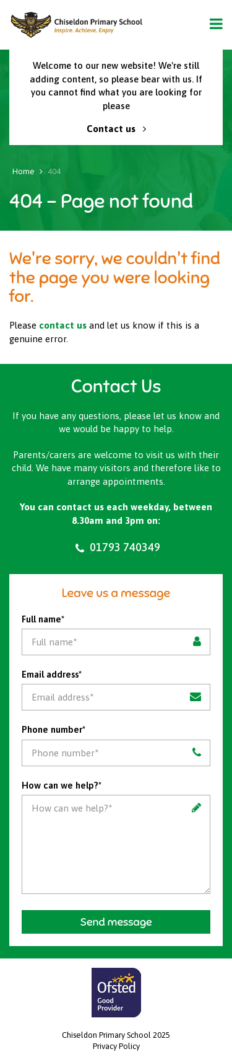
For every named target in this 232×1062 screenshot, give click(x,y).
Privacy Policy (116, 1046)
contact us (63, 325)
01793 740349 (116, 547)
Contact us (116, 128)
